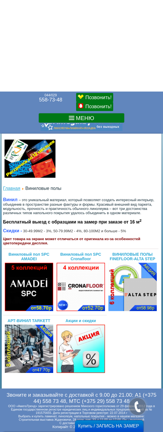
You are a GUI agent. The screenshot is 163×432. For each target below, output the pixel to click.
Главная (11, 188)
